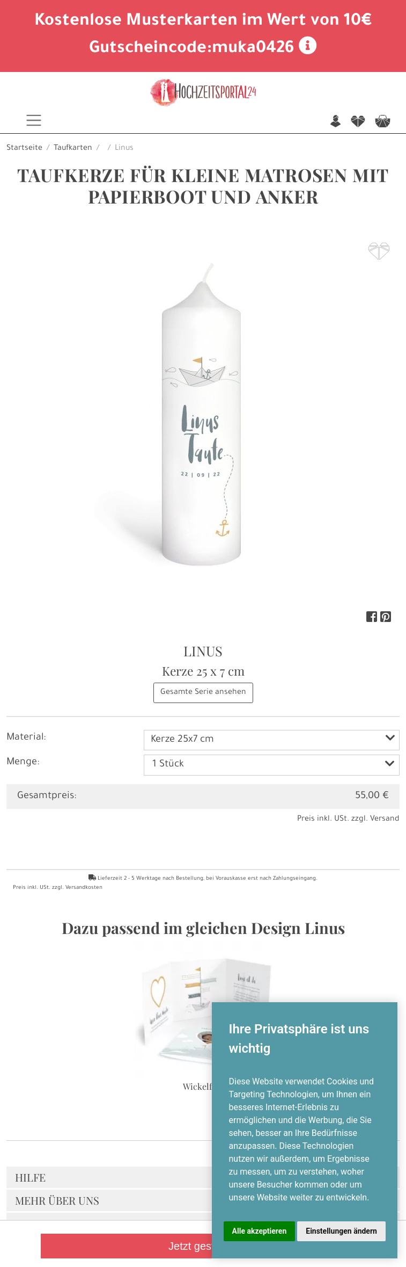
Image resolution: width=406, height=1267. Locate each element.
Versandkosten (83, 888)
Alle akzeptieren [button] (259, 1231)
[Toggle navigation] (34, 120)
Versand (385, 819)
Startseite (24, 148)
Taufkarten (73, 148)
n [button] (335, 122)
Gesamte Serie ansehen (203, 693)
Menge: (22, 762)
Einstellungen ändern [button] (341, 1231)
